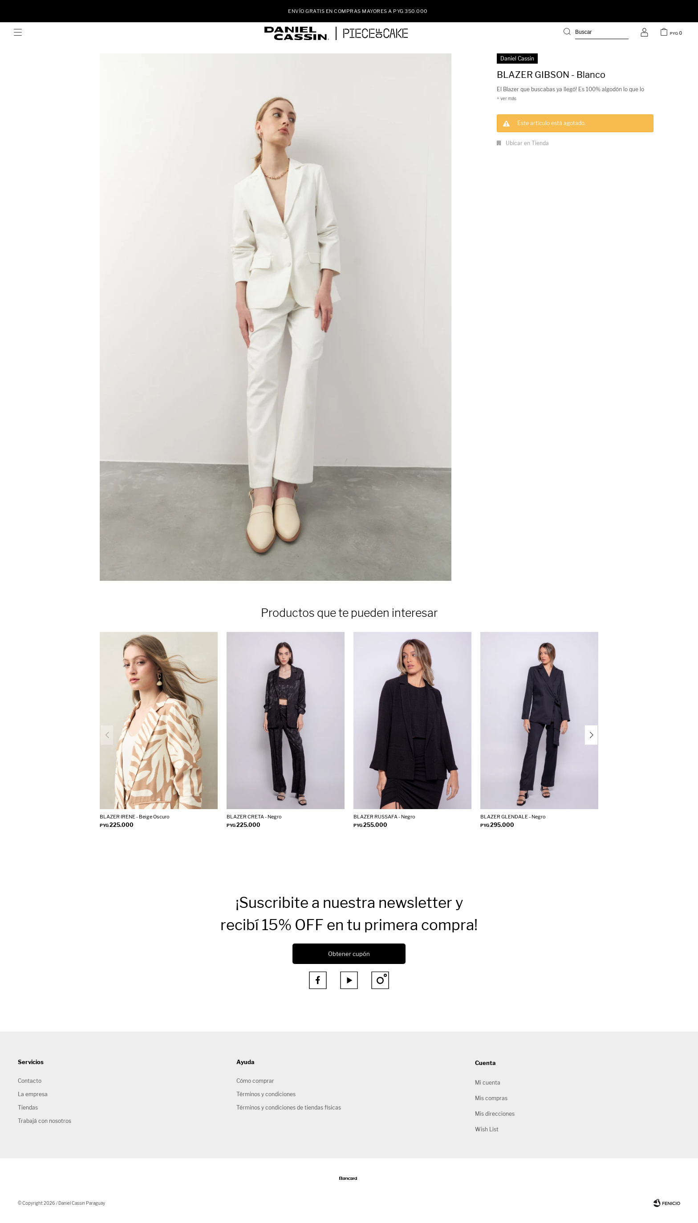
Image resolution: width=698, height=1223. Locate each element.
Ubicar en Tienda (527, 143)
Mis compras (491, 1098)
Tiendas (28, 1107)
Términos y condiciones (266, 1094)
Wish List (487, 1129)
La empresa (33, 1094)
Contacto (29, 1080)
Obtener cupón (349, 953)
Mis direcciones (495, 1113)
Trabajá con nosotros (44, 1121)
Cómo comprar (255, 1080)
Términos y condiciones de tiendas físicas (288, 1107)
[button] (596, 33)
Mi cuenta (487, 1082)
